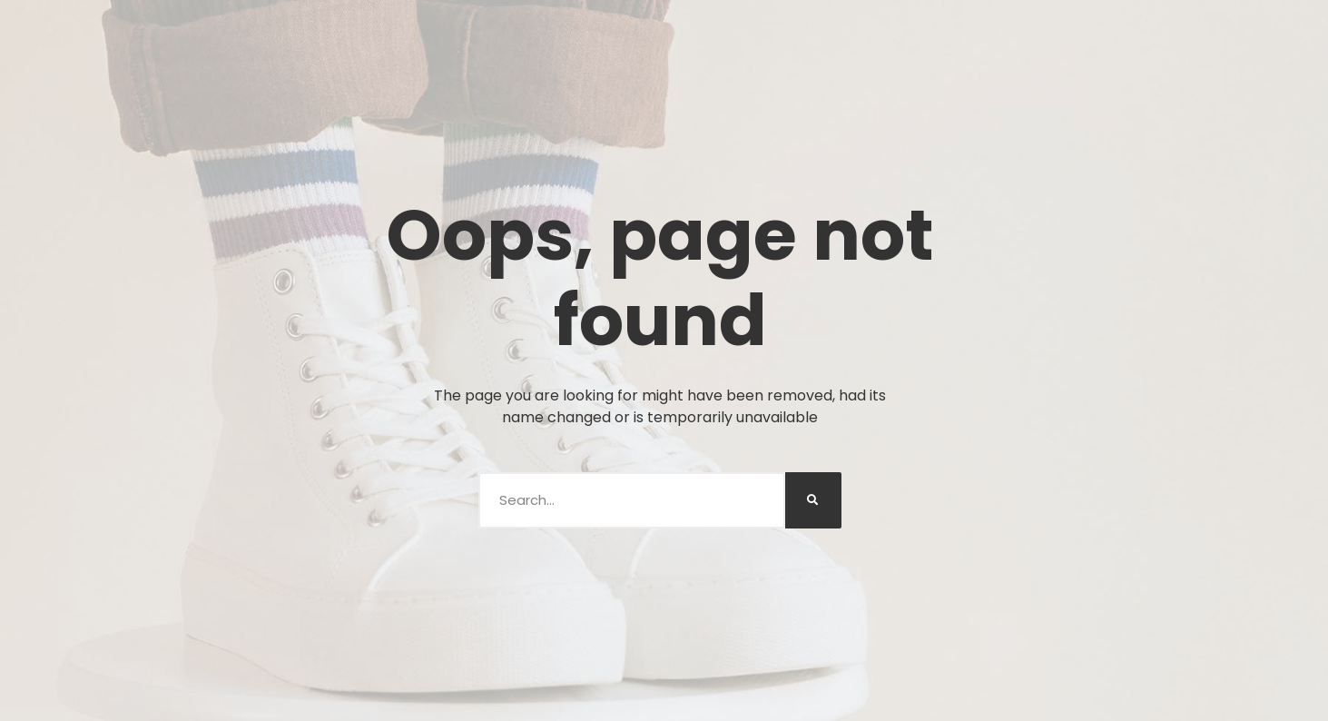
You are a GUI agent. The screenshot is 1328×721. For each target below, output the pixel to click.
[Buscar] (813, 500)
